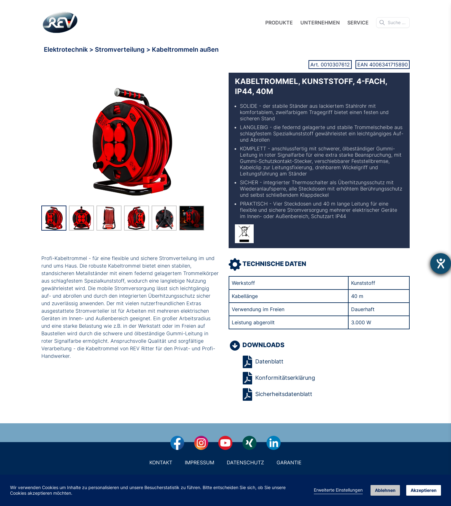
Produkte (279, 22)
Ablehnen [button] (385, 490)
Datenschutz (245, 462)
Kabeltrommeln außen (185, 49)
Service (358, 22)
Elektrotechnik (66, 49)
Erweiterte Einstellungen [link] (338, 490)
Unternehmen (320, 22)
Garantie (289, 462)
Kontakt (160, 462)
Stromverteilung (120, 49)
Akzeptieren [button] (424, 490)
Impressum (199, 462)
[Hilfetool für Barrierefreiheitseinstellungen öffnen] (440, 263)
